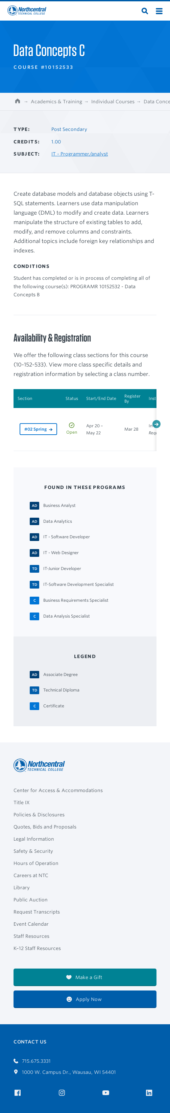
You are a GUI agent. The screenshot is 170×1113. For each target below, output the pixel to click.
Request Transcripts (37, 912)
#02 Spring (35, 429)
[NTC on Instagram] (63, 1092)
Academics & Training (56, 101)
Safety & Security (33, 851)
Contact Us (30, 1041)
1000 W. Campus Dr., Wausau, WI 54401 (65, 1072)
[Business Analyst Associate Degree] (59, 505)
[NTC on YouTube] (107, 1092)
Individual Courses (113, 101)
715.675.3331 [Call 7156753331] (32, 1061)
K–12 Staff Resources (37, 948)
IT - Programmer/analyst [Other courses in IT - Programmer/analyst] (79, 154)
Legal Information (34, 839)
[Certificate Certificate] (53, 706)
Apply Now (84, 999)
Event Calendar (31, 924)
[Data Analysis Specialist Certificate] (66, 616)
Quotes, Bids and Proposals (45, 827)
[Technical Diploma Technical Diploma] (61, 690)
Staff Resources (31, 936)
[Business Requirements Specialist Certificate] (75, 600)
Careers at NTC (31, 875)
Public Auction (31, 899)
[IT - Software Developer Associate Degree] (66, 537)
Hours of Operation (36, 863)
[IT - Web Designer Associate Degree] (61, 552)
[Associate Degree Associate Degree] (60, 674)
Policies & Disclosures (39, 814)
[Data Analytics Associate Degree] (57, 521)
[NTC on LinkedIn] (151, 1093)
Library (22, 887)
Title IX (22, 802)
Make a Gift (84, 977)
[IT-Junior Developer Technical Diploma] (62, 568)
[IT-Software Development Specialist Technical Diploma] (78, 584)
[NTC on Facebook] (19, 1092)
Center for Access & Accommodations (58, 790)
